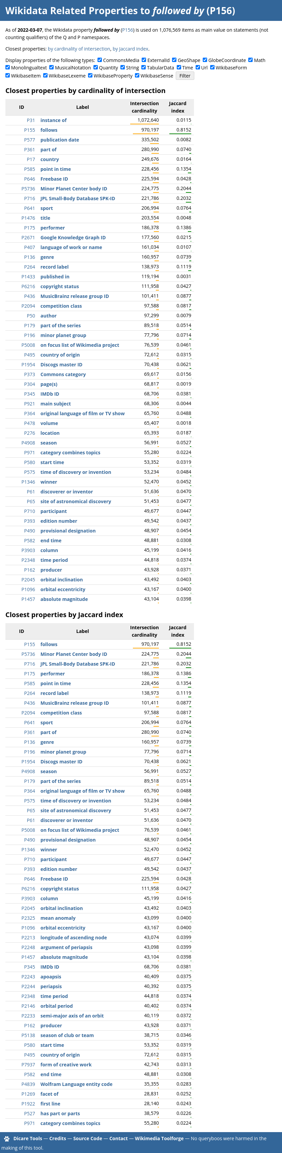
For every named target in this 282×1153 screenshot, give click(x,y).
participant (53, 511)
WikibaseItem (26, 75)
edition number (58, 521)
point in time (55, 169)
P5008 (28, 345)
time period (54, 560)
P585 (29, 169)
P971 (29, 452)
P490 (29, 530)
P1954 (28, 364)
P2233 (28, 1015)
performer (52, 227)
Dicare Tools (27, 1138)
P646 (29, 179)
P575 (29, 472)
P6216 (28, 286)
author (48, 315)
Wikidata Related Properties (71, 10)
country (49, 159)
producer (51, 570)
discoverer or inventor (66, 491)
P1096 (28, 589)
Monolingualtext (29, 67)
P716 (29, 198)
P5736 (28, 188)
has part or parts (60, 1113)
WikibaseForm (231, 67)
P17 (31, 159)
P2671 (28, 237)
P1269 (28, 1094)
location (50, 433)
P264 (29, 267)
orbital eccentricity (62, 589)
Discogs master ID (61, 364)
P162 (29, 570)
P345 (29, 394)
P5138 (28, 1035)
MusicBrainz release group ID (74, 296)
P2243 (28, 976)
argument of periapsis (66, 947)
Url (204, 67)
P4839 (28, 1084)
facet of (49, 1094)
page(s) (48, 384)
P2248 (28, 947)
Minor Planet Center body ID (73, 188)
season (48, 442)
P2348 (28, 560)
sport (46, 208)
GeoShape (189, 60)
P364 (29, 413)
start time (52, 462)
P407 (29, 247)
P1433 (28, 276)
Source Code (87, 1138)
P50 (31, 315)
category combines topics (70, 452)
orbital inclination (61, 579)
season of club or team (67, 1035)
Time (187, 67)
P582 (29, 540)
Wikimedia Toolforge (159, 1138)
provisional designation (68, 530)
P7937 (28, 1064)
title (45, 218)
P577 (29, 139)
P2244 (28, 986)
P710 (29, 511)
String (132, 67)
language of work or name (71, 247)
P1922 (28, 1103)
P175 (29, 227)
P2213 (28, 937)
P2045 (28, 579)
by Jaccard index (130, 48)
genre (47, 257)
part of (48, 149)
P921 (29, 403)
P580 (29, 462)
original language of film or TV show (82, 413)
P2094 (28, 306)
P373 (29, 374)
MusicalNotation (73, 67)
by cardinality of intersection (79, 48)
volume (49, 423)
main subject (55, 403)
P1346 (28, 482)
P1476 (28, 218)
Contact (118, 1138)
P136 (29, 257)
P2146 (28, 1006)
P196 (29, 335)
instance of (53, 120)
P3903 (28, 550)
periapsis (51, 986)
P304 (29, 384)
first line (50, 1103)
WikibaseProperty (113, 75)
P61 (31, 491)
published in (54, 276)
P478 (29, 423)
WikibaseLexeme (67, 75)
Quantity (108, 67)
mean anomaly (58, 918)
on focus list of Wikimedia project (79, 345)
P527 (29, 1113)
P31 (31, 120)
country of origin (60, 355)
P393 (29, 521)
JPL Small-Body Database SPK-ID (77, 198)
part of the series (60, 325)
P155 (29, 130)
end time (50, 540)
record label (54, 267)
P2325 (28, 918)
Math (259, 60)
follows (48, 130)
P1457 (28, 599)
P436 (29, 296)
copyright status (59, 286)
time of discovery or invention (75, 472)
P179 (29, 325)
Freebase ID (54, 179)
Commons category (63, 374)
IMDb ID (49, 394)
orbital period (56, 1006)
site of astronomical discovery (75, 501)
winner (48, 482)
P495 (29, 355)
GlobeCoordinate (227, 60)
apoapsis (50, 976)
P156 (127, 30)
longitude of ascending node (73, 937)
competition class (61, 306)
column (49, 550)
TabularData (160, 67)
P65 (31, 501)
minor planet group (63, 335)
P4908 (28, 442)
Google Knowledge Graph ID (73, 237)
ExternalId (158, 60)
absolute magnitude (64, 599)
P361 (29, 149)
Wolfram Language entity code (76, 1084)
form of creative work (66, 1064)
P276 (29, 433)
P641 (29, 208)
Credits (57, 1138)
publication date (59, 139)
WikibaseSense (157, 75)
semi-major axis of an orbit (72, 1015)
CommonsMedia (121, 60)
